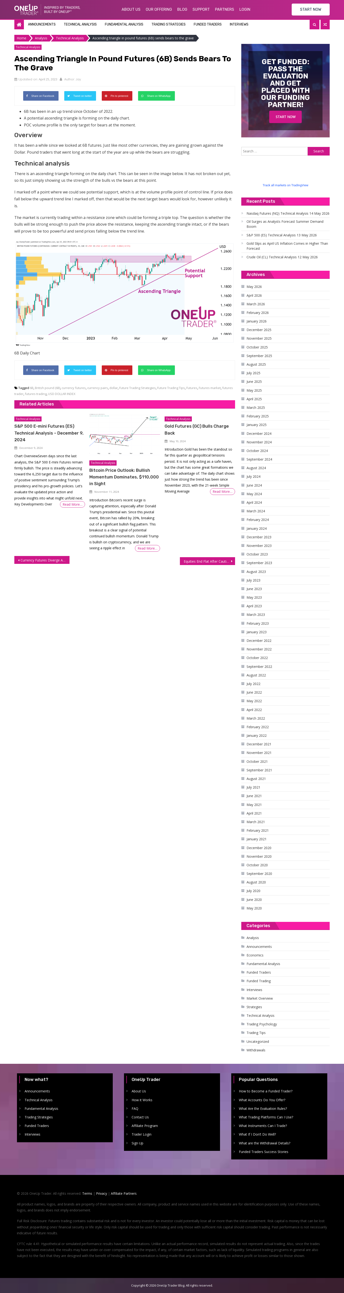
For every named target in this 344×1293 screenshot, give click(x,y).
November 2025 (259, 338)
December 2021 (259, 744)
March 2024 (256, 511)
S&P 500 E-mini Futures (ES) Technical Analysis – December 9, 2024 (49, 433)
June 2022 (254, 692)
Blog (182, 9)
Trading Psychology (262, 1024)
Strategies (254, 1007)
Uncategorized (258, 1041)
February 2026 (258, 312)
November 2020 (259, 856)
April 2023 (254, 606)
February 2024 (258, 519)
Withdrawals (256, 1050)
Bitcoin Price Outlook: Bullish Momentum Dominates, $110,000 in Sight (124, 477)
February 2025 (258, 416)
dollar (113, 388)
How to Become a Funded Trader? (265, 1091)
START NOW (310, 9)
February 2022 (258, 727)
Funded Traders (208, 24)
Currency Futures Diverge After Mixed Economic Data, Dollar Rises (45, 560)
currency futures (74, 388)
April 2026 (254, 295)
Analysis (253, 937)
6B (31, 388)
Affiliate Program (145, 1125)
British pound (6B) (47, 388)
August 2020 (256, 882)
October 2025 (257, 347)
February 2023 (258, 623)
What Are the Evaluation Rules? (263, 1108)
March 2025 (256, 407)
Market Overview (260, 998)
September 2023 (259, 563)
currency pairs (97, 388)
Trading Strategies (168, 24)
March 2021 (256, 822)
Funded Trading (259, 981)
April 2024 (254, 502)
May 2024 (254, 494)
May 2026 (254, 286)
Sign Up (137, 1143)
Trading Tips (256, 1032)
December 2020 (259, 848)
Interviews (239, 24)
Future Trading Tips (171, 388)
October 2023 (257, 554)
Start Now (286, 116)
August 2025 (256, 364)
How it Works (142, 1100)
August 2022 (256, 675)
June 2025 (254, 381)
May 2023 (254, 597)
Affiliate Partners (124, 1193)
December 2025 (259, 329)
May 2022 (254, 701)
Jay (78, 79)
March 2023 (256, 614)
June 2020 (254, 899)
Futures (191, 388)
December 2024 (259, 433)
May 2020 (254, 908)
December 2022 (259, 640)
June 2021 (254, 796)
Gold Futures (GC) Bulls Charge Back (197, 430)
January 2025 (257, 424)
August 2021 (256, 778)
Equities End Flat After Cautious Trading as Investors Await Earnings (209, 561)
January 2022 (257, 735)
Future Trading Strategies (137, 388)
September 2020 (259, 873)
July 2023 (253, 580)
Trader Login (141, 1134)
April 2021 (254, 813)
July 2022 (253, 683)
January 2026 (257, 321)
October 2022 (257, 657)
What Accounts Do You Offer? (262, 1100)
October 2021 (257, 761)
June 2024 (254, 485)
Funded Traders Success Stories (263, 1151)
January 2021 (257, 839)
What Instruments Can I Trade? (263, 1125)
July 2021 (253, 787)
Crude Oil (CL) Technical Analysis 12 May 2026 (282, 257)
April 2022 (254, 709)
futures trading (36, 394)
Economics (255, 955)
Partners (224, 9)
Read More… (72, 504)
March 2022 (256, 718)
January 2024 (257, 528)
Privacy (101, 1193)
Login (244, 9)
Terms (87, 1193)
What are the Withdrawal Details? (264, 1143)
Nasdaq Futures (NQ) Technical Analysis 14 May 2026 (288, 213)
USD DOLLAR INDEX (61, 394)
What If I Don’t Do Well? (257, 1134)
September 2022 (259, 666)
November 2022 (259, 649)
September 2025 (259, 355)
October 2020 (257, 865)
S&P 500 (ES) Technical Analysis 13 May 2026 (282, 235)
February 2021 (258, 830)
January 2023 (257, 632)
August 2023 (256, 571)
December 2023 (259, 537)
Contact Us (140, 1117)
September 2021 (259, 770)
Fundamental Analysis (124, 24)
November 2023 (259, 545)
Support (201, 9)
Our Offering (159, 9)
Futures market (210, 388)
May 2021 (254, 804)
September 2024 (259, 459)
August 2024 (256, 468)
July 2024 (253, 476)
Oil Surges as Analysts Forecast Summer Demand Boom (285, 224)
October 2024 (257, 450)
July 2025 (253, 373)
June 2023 (254, 589)
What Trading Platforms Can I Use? (266, 1117)
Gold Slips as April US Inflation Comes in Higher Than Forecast (287, 246)
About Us (131, 9)
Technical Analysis (80, 24)
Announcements (42, 24)
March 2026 (256, 304)
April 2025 (254, 399)
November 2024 (259, 442)
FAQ (135, 1108)
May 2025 (254, 390)
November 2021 (259, 752)
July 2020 (253, 890)
